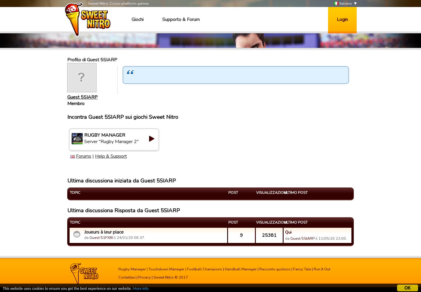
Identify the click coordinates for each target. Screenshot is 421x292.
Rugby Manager (132, 269)
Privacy (144, 277)
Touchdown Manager (166, 269)
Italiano (343, 3)
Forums (83, 156)
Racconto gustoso (275, 269)
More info (141, 289)
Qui (288, 232)
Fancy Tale (302, 269)
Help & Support (111, 156)
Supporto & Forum (181, 19)
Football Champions (204, 269)
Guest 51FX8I (101, 237)
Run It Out (322, 269)
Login (342, 19)
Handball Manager (241, 269)
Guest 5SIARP (82, 97)
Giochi (138, 19)
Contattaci (127, 277)
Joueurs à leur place (104, 232)
